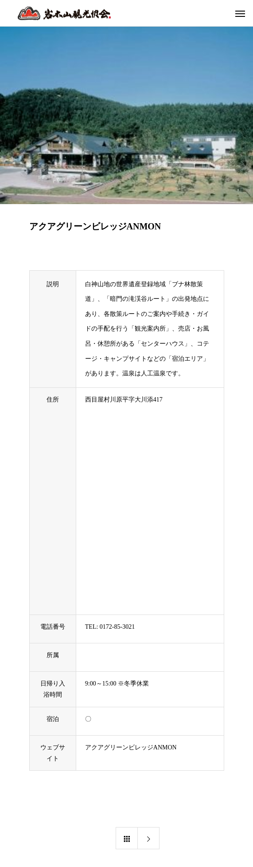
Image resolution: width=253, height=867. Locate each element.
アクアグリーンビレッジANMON (131, 747)
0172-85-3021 (117, 626)
